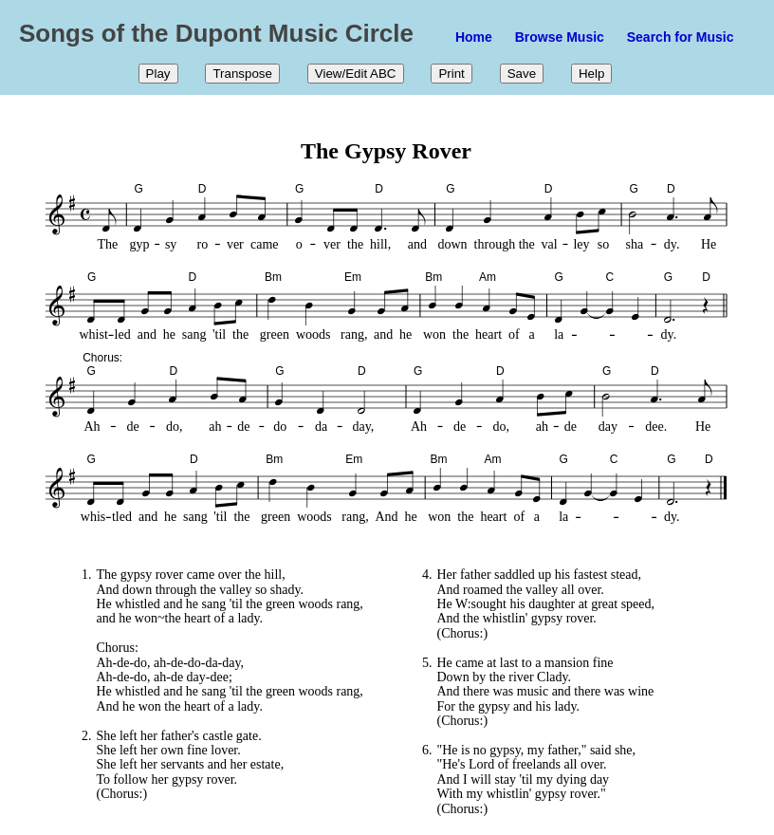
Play (158, 73)
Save (521, 73)
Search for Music (680, 37)
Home (473, 37)
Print (451, 73)
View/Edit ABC (355, 73)
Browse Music (559, 37)
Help (591, 73)
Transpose (241, 73)
